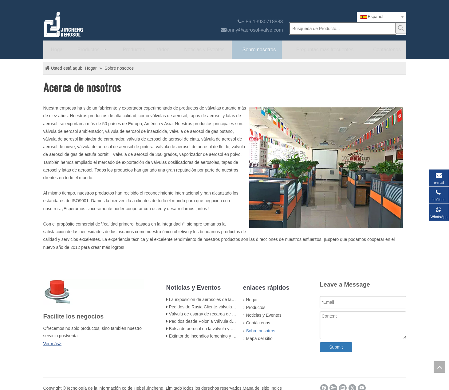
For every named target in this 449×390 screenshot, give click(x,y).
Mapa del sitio (259, 338)
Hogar (252, 299)
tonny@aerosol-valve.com (254, 30)
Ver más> (52, 343)
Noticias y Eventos (264, 315)
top (439, 367)
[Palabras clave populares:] (400, 27)
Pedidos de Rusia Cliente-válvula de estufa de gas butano (224, 306)
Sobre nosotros (260, 330)
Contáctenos (258, 322)
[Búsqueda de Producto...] (342, 28)
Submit (336, 347)
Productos (256, 307)
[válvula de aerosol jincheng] (95, 24)
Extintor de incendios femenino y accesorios (211, 336)
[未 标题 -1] (93, 292)
